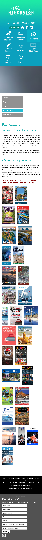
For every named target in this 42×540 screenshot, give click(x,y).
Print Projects (8, 110)
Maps (5, 106)
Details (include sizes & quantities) (14, 524)
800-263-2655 (29, 23)
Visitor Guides (8, 115)
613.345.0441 (15, 23)
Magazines (7, 102)
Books (5, 98)
